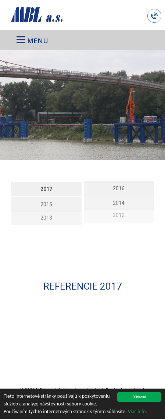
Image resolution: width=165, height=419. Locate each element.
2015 (46, 203)
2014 (119, 201)
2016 (119, 188)
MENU (32, 39)
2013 (46, 215)
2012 (119, 212)
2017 (46, 188)
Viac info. (137, 412)
